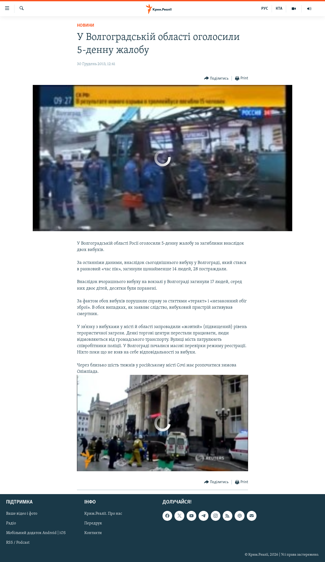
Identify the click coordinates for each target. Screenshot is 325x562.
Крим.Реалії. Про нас (103, 514)
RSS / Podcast (17, 543)
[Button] (216, 78)
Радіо (11, 524)
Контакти (93, 533)
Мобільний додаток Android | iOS (36, 533)
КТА (279, 9)
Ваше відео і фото (21, 514)
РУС (264, 9)
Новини (85, 25)
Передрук (93, 524)
